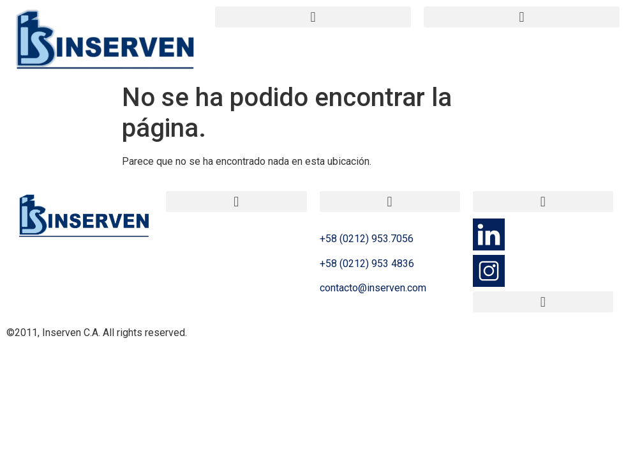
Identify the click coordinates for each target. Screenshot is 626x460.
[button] (313, 16)
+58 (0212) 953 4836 (367, 263)
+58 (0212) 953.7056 (367, 239)
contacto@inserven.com (373, 288)
